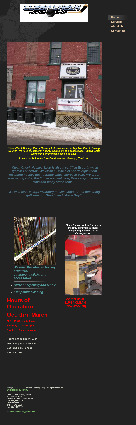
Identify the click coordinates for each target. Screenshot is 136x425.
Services (116, 21)
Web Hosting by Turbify (17, 390)
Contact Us (118, 30)
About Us (117, 26)
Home (115, 17)
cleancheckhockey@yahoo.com (21, 412)
